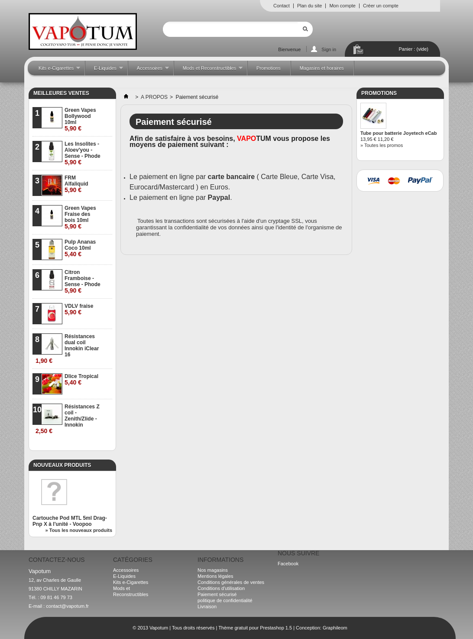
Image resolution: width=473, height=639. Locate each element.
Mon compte (342, 5)
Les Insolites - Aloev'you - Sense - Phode (82, 153)
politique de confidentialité (225, 600)
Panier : (413, 49)
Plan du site (309, 5)
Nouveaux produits (62, 465)
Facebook (288, 563)
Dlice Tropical (81, 379)
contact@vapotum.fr (67, 606)
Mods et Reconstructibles (208, 70)
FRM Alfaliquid (76, 184)
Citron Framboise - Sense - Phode (82, 281)
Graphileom (335, 627)
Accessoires (148, 70)
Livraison (207, 606)
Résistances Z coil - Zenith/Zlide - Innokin (68, 419)
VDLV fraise (79, 309)
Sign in (328, 49)
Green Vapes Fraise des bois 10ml (80, 217)
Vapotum (158, 627)
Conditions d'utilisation (221, 588)
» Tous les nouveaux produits (78, 530)
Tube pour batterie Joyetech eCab (398, 133)
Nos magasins (213, 570)
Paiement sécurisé (217, 594)
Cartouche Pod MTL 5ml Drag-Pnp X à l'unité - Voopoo (69, 521)
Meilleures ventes (61, 93)
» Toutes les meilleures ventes (78, 444)
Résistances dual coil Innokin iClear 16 (67, 348)
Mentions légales (215, 576)
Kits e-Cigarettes (55, 70)
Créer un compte (380, 5)
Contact (281, 5)
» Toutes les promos (381, 145)
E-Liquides (104, 70)
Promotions (268, 68)
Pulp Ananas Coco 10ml (80, 248)
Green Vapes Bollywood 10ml (80, 119)
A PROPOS (154, 97)
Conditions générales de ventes (231, 582)
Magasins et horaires (322, 68)
